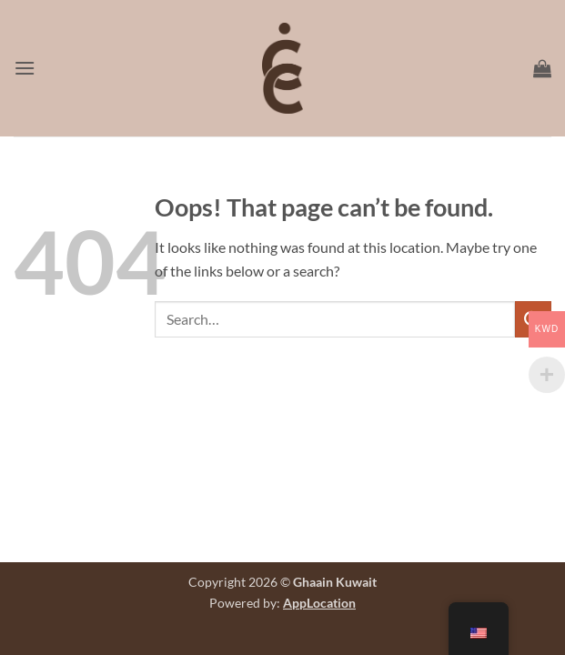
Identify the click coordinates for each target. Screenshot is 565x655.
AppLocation (319, 602)
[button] (24, 67)
